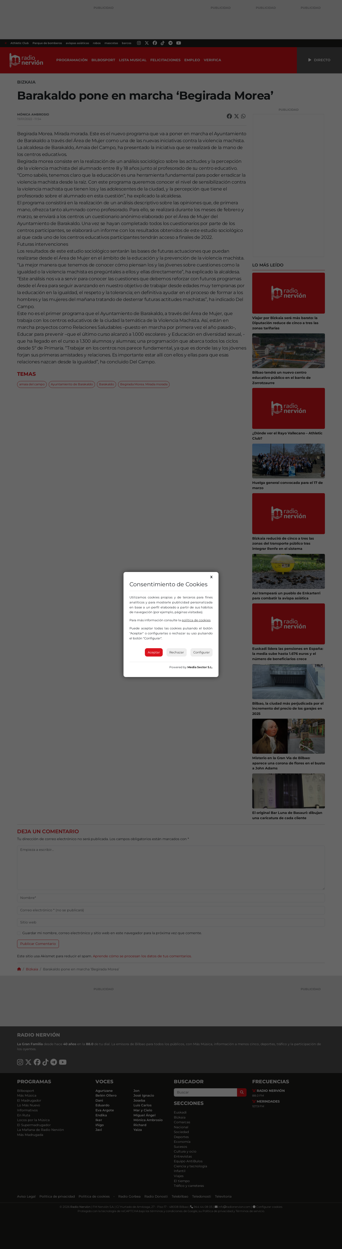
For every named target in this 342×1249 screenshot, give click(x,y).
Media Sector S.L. (200, 667)
